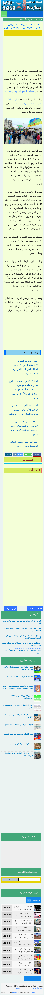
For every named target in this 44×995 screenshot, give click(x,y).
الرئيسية (39, 19)
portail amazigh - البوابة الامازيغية (29, 988)
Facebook (37, 454)
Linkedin (8, 454)
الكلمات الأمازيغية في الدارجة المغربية (20, 676)
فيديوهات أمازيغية (26, 19)
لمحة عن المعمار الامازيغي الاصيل (21, 744)
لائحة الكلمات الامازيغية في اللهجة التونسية (18, 734)
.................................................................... (28, 626)
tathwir (15, 992)
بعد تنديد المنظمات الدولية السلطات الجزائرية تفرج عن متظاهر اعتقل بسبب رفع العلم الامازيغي (23, 26)
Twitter (20, 454)
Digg (14, 454)
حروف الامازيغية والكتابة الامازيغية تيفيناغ (19, 724)
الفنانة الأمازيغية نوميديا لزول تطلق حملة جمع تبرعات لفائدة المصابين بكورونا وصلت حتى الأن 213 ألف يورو (22, 389)
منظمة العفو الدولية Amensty (19, 91)
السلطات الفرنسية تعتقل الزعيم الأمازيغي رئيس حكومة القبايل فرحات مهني (23, 409)
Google (33, 992)
